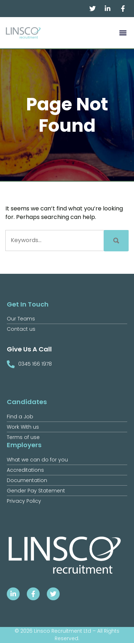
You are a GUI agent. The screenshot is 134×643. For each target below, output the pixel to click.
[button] (123, 33)
